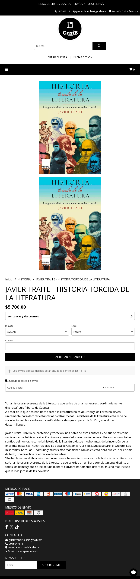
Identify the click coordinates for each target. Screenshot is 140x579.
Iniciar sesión (82, 57)
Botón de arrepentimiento (22, 551)
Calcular (108, 387)
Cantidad (9, 340)
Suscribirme (51, 565)
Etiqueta (9, 325)
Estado (74, 325)
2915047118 (14, 543)
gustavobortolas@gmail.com (23, 539)
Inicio (9, 279)
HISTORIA (24, 279)
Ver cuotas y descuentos (23, 316)
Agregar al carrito (70, 357)
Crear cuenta (57, 57)
